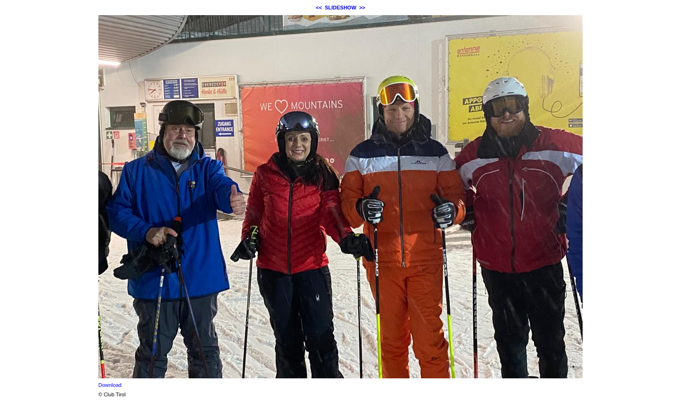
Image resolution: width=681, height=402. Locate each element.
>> (362, 7)
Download (110, 385)
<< (319, 7)
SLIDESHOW (341, 7)
